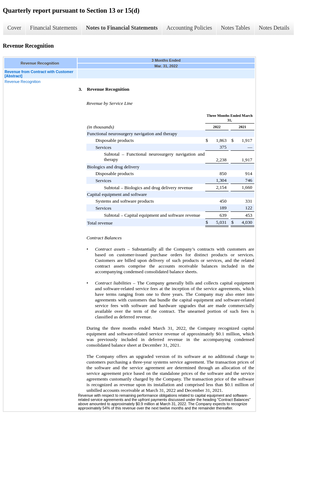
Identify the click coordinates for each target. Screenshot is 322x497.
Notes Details (274, 28)
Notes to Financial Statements (122, 28)
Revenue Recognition (23, 81)
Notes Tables (235, 28)
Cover (14, 28)
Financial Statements (53, 28)
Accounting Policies (189, 28)
